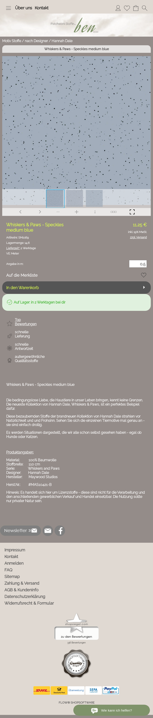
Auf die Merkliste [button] (22, 275)
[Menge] (138, 264)
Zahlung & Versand (21, 583)
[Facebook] (59, 530)
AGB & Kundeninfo (21, 590)
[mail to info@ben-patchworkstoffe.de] (47, 530)
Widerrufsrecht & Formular (29, 603)
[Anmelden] (118, 8)
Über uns (23, 8)
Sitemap (12, 576)
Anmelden (13, 563)
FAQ (8, 570)
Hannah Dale (62, 41)
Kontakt (41, 8)
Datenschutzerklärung (24, 596)
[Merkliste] (127, 8)
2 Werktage (21, 248)
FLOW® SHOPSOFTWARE (77, 702)
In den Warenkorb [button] (22, 287)
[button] (8, 8)
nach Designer (36, 41)
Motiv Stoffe (11, 41)
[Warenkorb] (135, 8)
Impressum (14, 550)
